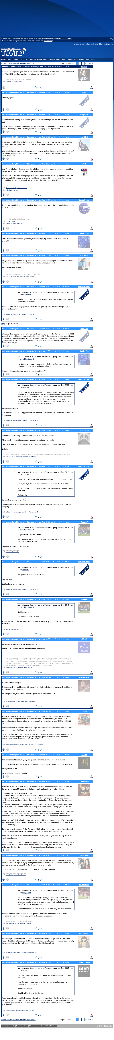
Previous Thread (18, 63)
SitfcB (84, 164)
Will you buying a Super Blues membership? (19, 667)
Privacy (31, 1026)
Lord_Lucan (84, 430)
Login (3, 324)
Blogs (39, 59)
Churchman (84, 781)
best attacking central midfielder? (16, 875)
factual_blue (84, 200)
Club (87, 59)
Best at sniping (10, 221)
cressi (84, 92)
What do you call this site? (14, 82)
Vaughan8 (84, 114)
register (87, 44)
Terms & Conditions (22, 1026)
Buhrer (84, 755)
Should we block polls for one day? (16, 188)
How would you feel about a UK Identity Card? (20, 277)
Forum (15, 59)
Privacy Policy (48, 41)
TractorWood (84, 885)
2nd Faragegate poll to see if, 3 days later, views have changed (24, 745)
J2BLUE (84, 639)
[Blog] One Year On (12, 190)
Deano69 (84, 522)
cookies (40, 39)
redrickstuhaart (84, 287)
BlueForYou (84, 233)
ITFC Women (79, 59)
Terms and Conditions (64, 39)
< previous (70, 63)
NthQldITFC (84, 255)
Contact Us (12, 1026)
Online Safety (44, 1026)
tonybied (84, 137)
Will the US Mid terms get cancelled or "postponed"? (22, 314)
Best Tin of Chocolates (12, 552)
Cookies (37, 1026)
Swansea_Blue (84, 962)
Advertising (53, 1026)
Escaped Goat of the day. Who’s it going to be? (20, 1010)
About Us (4, 1026)
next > (90, 63)
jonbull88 (84, 329)
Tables (70, 59)
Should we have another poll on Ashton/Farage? (20, 701)
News (9, 59)
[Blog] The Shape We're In (14, 223)
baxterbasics (84, 677)
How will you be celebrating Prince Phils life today (21, 456)
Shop (93, 59)
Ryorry (84, 711)
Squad (64, 59)
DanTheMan (84, 933)
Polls (45, 59)
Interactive (23, 59)
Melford (84, 67)
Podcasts (32, 59)
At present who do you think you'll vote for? (19, 923)
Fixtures (52, 59)
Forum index (6, 63)
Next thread (30, 63)
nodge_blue (84, 855)
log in (81, 44)
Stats (58, 59)
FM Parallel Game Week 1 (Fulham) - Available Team (21, 952)
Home (3, 59)
